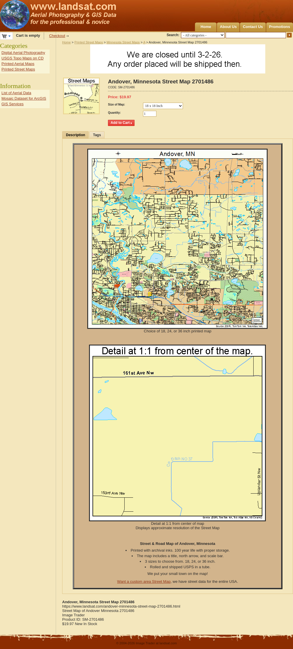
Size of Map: (116, 104)
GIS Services (12, 104)
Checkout (57, 36)
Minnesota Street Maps (123, 42)
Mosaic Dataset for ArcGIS (23, 98)
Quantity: (114, 112)
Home (205, 26)
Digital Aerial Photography (23, 52)
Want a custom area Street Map (143, 581)
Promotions (279, 26)
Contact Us (253, 26)
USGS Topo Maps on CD (22, 58)
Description (75, 135)
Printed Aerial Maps (17, 64)
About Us (228, 26)
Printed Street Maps (88, 42)
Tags (97, 135)
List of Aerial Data (16, 93)
